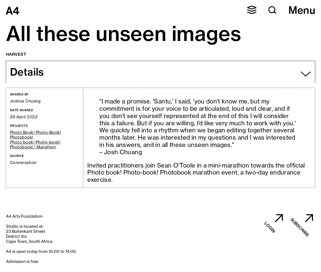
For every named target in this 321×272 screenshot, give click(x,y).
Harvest (16, 54)
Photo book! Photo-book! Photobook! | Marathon (35, 144)
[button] (251, 10)
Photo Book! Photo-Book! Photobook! (35, 135)
